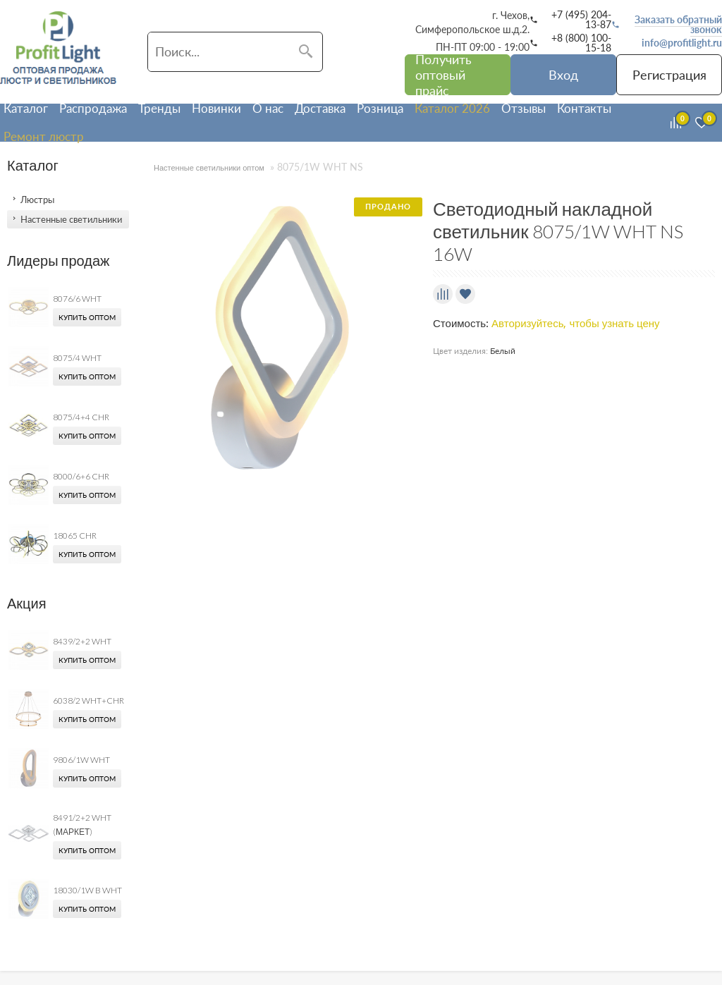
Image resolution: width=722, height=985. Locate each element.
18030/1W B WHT (87, 890)
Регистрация (669, 74)
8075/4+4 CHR (81, 417)
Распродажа (93, 108)
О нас (267, 108)
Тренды (159, 108)
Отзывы (523, 108)
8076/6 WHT (77, 298)
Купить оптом (87, 317)
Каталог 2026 (452, 108)
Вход (563, 74)
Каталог (26, 108)
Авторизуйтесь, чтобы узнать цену (575, 323)
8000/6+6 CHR (81, 476)
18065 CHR (75, 535)
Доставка (320, 108)
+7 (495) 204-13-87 (581, 20)
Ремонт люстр (44, 136)
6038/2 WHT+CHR (88, 700)
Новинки (216, 108)
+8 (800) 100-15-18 (581, 43)
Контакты (584, 108)
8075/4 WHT (77, 358)
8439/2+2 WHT (82, 641)
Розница (380, 108)
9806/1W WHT (81, 759)
